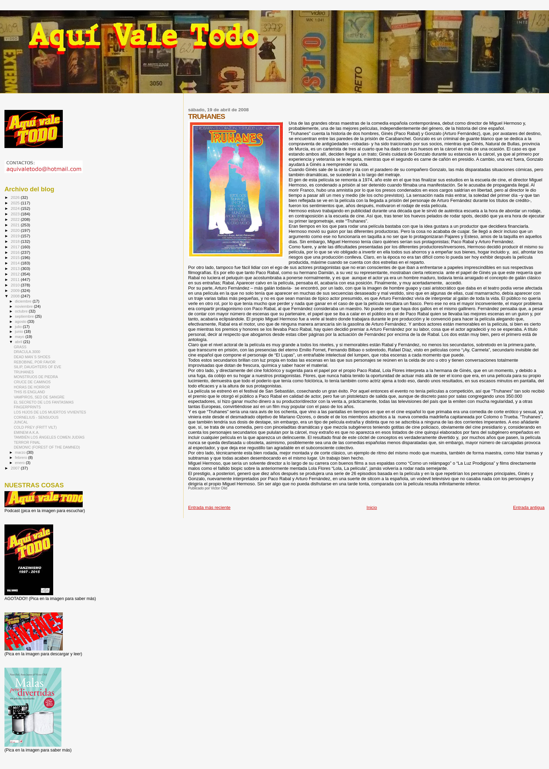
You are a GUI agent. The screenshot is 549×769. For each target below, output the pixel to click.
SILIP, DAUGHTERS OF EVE (37, 367)
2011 (16, 279)
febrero (21, 457)
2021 (16, 225)
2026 (16, 197)
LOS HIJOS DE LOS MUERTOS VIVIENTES (50, 412)
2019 (16, 236)
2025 (16, 203)
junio (19, 331)
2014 (16, 263)
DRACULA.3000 (27, 352)
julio (19, 327)
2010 (16, 285)
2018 (16, 241)
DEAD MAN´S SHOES (32, 357)
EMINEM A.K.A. (26, 432)
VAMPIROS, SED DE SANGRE (39, 397)
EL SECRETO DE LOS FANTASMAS (43, 402)
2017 (16, 247)
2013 (16, 268)
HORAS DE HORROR (32, 387)
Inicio (371, 507)
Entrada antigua (529, 507)
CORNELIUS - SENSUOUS (36, 417)
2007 (16, 468)
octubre (22, 311)
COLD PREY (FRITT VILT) (35, 427)
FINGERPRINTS (27, 407)
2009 (16, 290)
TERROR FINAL (27, 442)
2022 (16, 219)
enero (20, 463)
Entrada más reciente (209, 507)
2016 (16, 252)
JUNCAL (21, 422)
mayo (20, 337)
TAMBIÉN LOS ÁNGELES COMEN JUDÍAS (49, 437)
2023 (16, 214)
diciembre (24, 301)
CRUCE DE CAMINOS (32, 382)
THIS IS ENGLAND (29, 392)
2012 (16, 274)
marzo (21, 452)
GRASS (20, 347)
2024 (16, 208)
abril (19, 342)
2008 (16, 296)
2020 (16, 230)
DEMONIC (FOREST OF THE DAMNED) (47, 447)
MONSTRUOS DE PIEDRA (36, 377)
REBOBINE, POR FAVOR (34, 362)
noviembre (24, 306)
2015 (16, 257)
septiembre (25, 316)
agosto (21, 321)
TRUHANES (24, 372)
